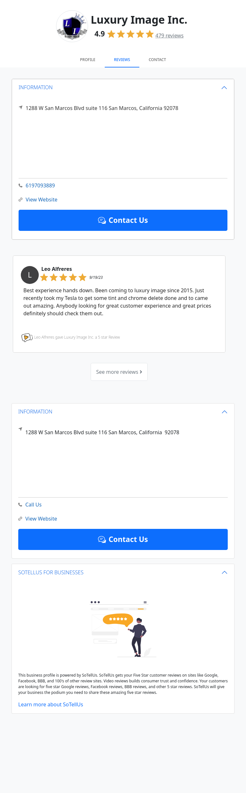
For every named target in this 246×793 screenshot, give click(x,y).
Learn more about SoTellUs (50, 704)
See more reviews (119, 371)
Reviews (122, 59)
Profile (87, 59)
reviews (169, 35)
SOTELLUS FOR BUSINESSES (51, 572)
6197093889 (37, 185)
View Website (38, 199)
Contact (157, 59)
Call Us (30, 504)
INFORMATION (36, 87)
